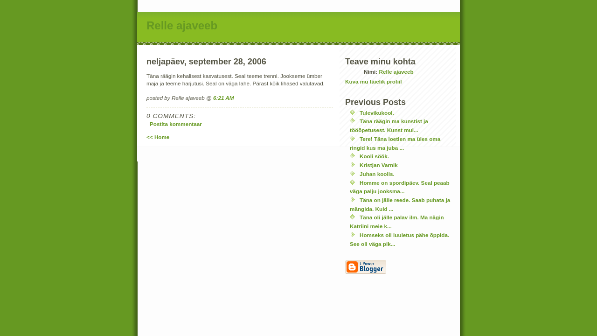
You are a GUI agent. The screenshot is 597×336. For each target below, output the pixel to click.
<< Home (157, 137)
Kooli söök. (374, 156)
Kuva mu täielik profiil (373, 81)
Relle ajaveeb (181, 25)
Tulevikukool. (377, 113)
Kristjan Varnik (379, 165)
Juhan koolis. (377, 174)
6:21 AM (223, 98)
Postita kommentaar (176, 124)
